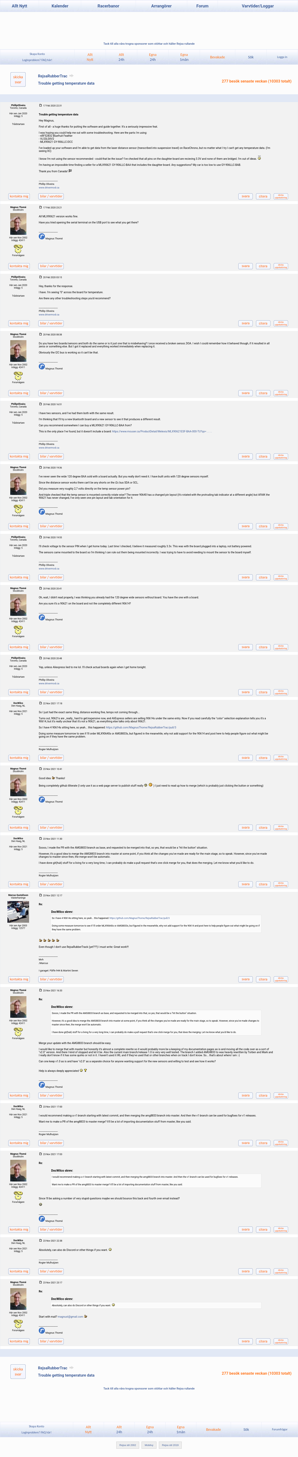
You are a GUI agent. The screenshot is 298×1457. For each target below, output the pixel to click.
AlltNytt (90, 57)
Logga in (282, 57)
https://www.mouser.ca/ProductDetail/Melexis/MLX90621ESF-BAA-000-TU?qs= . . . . (162, 431)
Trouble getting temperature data (66, 83)
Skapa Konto (37, 54)
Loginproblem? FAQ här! (37, 60)
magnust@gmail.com (70, 1316)
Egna (152, 57)
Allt (121, 57)
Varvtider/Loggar (258, 6)
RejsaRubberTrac (56, 76)
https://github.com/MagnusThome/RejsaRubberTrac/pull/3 (141, 727)
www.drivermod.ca (49, 187)
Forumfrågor (279, 1429)
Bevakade (217, 57)
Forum (202, 6)
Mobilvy (149, 1445)
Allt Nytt (19, 6)
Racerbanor (108, 6)
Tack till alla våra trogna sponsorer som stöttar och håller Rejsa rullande (149, 43)
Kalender (60, 6)
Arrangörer (161, 6)
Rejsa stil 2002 (127, 1445)
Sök (251, 57)
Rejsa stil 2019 (170, 1445)
